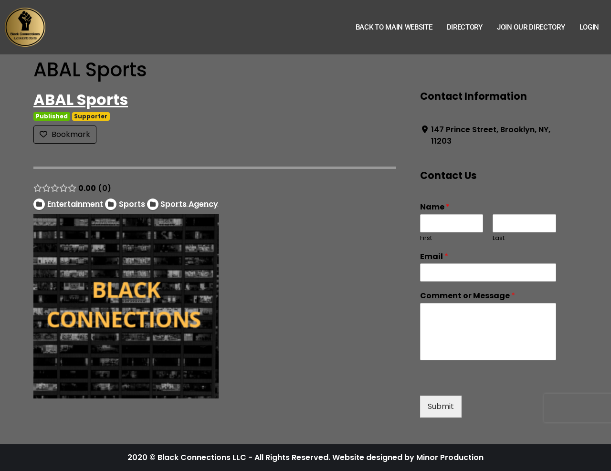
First (426, 238)
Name (435, 207)
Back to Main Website (394, 27)
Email (434, 257)
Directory (465, 27)
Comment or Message (467, 296)
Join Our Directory (531, 27)
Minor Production (450, 457)
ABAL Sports (80, 99)
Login (589, 27)
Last (499, 238)
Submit (441, 406)
